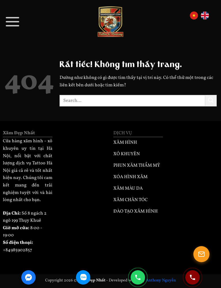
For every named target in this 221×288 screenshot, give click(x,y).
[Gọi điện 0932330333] (192, 277)
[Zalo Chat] (83, 277)
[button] (12, 21)
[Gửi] (211, 100)
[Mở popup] (201, 254)
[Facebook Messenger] (28, 277)
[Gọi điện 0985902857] (138, 277)
